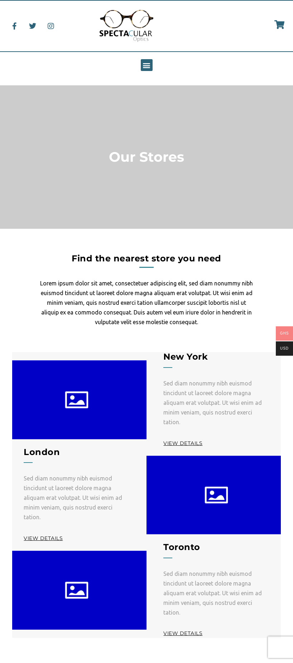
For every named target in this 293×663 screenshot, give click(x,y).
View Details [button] (182, 443)
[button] (147, 65)
